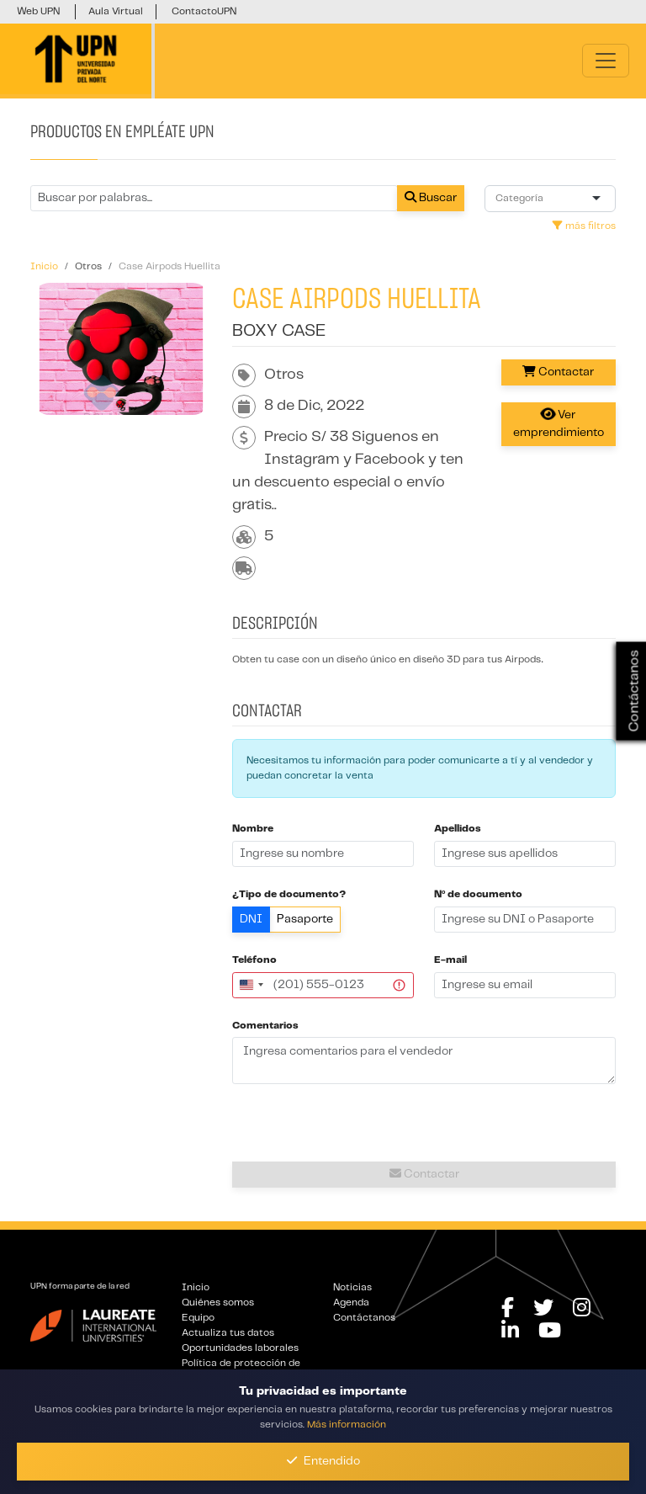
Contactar (558, 371)
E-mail (450, 960)
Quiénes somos (218, 1302)
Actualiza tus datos (228, 1332)
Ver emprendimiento (558, 423)
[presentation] (424, 1123)
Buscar (431, 197)
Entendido (323, 1460)
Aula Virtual (115, 11)
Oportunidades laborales (240, 1348)
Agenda (351, 1302)
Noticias (352, 1287)
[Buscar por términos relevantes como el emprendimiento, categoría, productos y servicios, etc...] (214, 198)
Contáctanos (364, 1317)
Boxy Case (279, 331)
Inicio (195, 1287)
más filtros (584, 226)
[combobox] (522, 198)
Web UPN (38, 11)
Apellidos (457, 828)
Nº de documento (478, 894)
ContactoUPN (204, 11)
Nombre (252, 828)
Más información (346, 1424)
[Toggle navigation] (605, 60)
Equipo (198, 1317)
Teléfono (254, 960)
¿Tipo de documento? (289, 894)
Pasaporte (305, 919)
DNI (251, 919)
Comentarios (265, 1025)
